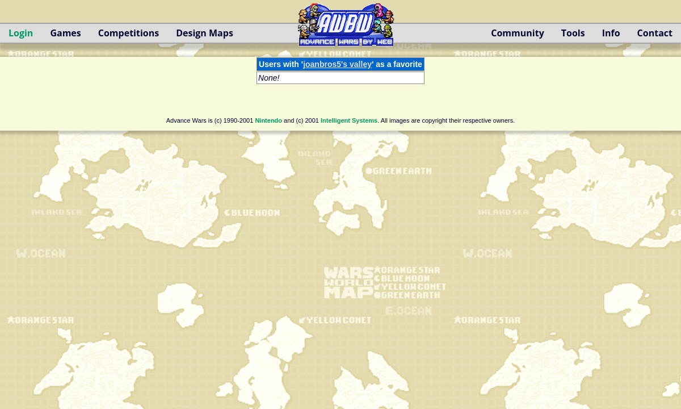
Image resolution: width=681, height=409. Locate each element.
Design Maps (204, 33)
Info (611, 33)
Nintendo (268, 120)
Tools (573, 33)
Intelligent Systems (349, 120)
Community (517, 33)
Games (65, 33)
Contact (654, 33)
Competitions (128, 33)
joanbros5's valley (337, 64)
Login (21, 33)
